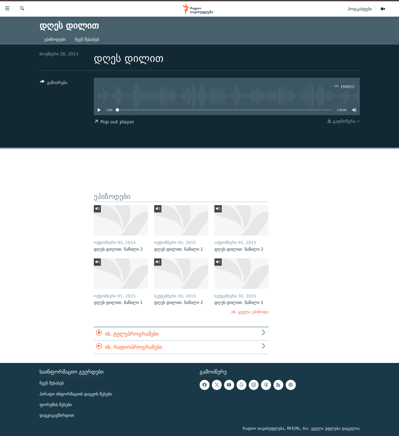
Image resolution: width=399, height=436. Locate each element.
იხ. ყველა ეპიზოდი (250, 312)
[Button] (54, 83)
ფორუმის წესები (56, 404)
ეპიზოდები (55, 39)
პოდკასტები (360, 8)
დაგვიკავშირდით (57, 415)
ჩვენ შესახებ (87, 39)
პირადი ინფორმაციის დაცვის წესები (76, 394)
